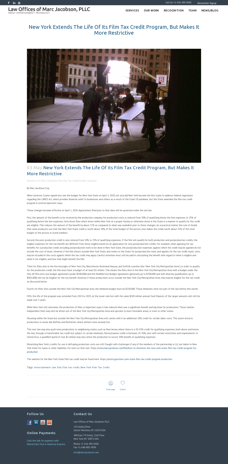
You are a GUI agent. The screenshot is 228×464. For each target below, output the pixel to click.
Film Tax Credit (70, 180)
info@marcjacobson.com (86, 452)
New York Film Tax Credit (95, 367)
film (59, 367)
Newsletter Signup (202, 3)
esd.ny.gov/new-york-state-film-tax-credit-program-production (140, 359)
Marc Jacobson (89, 180)
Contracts (52, 180)
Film (60, 180)
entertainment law (45, 367)
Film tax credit (71, 367)
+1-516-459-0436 (182, 2)
